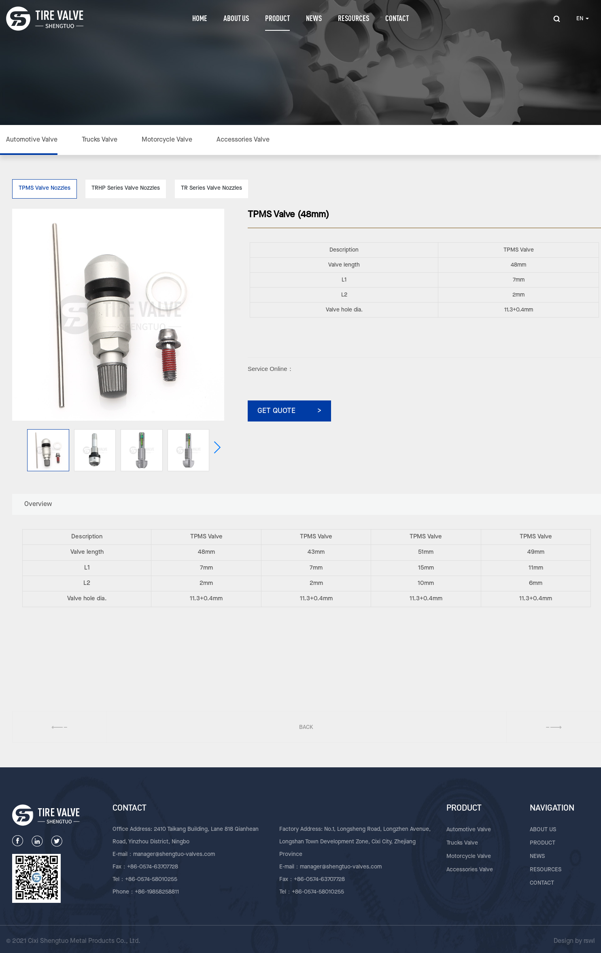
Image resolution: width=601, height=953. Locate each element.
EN (582, 18)
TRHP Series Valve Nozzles (125, 188)
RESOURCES (353, 18)
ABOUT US (236, 18)
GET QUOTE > (289, 411)
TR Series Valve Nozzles (211, 188)
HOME (199, 18)
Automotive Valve (31, 140)
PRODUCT (277, 18)
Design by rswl (574, 941)
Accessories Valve (243, 140)
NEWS (314, 18)
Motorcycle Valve (167, 140)
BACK (306, 727)
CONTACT (397, 18)
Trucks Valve (99, 140)
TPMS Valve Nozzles (44, 188)
